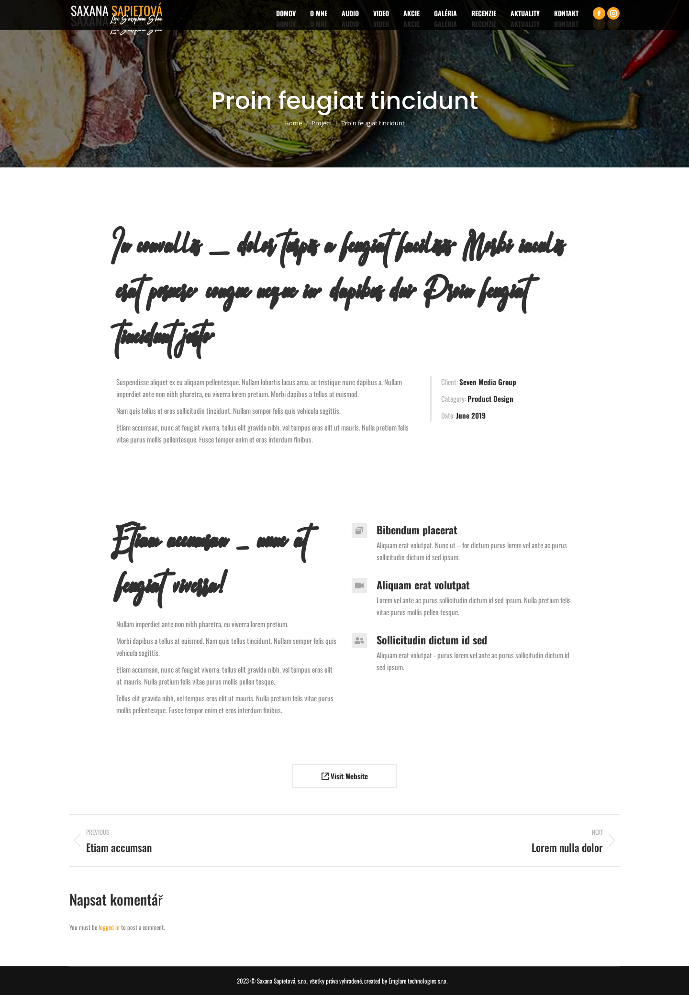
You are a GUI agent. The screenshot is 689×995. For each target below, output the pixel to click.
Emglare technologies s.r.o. (418, 980)
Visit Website (345, 776)
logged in (109, 927)
